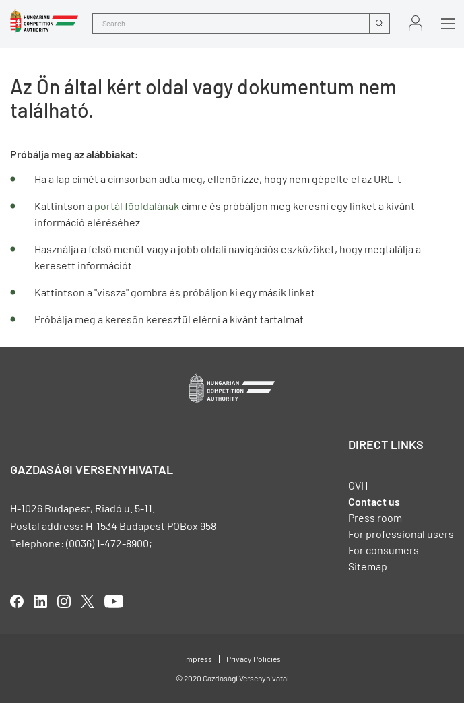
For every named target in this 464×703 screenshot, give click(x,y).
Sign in (415, 23)
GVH (358, 485)
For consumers (383, 549)
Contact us (374, 501)
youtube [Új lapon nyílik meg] (113, 601)
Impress (198, 658)
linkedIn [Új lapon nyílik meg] (40, 601)
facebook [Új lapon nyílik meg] (17, 601)
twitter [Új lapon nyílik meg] (87, 601)
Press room (375, 517)
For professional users (401, 533)
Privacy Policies (253, 658)
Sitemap (367, 566)
